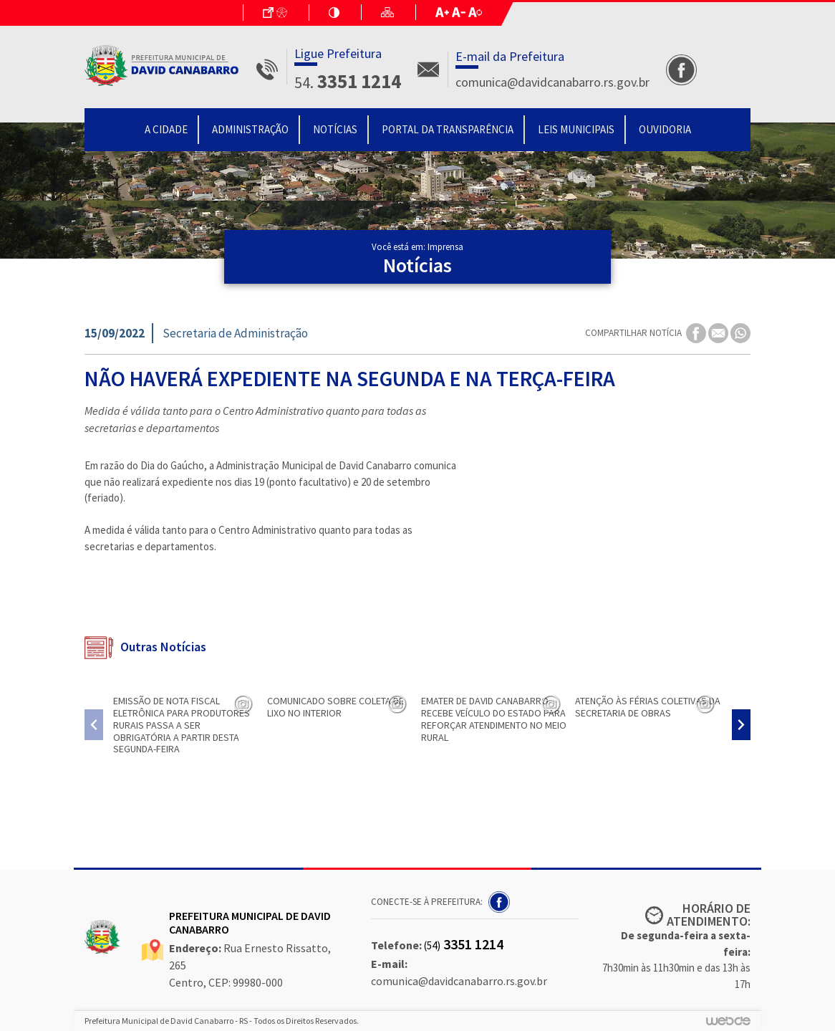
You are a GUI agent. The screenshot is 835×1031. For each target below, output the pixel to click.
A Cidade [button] (166, 129)
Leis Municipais (576, 129)
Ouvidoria (665, 129)
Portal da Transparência (447, 129)
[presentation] (94, 724)
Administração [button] (250, 129)
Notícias (335, 129)
